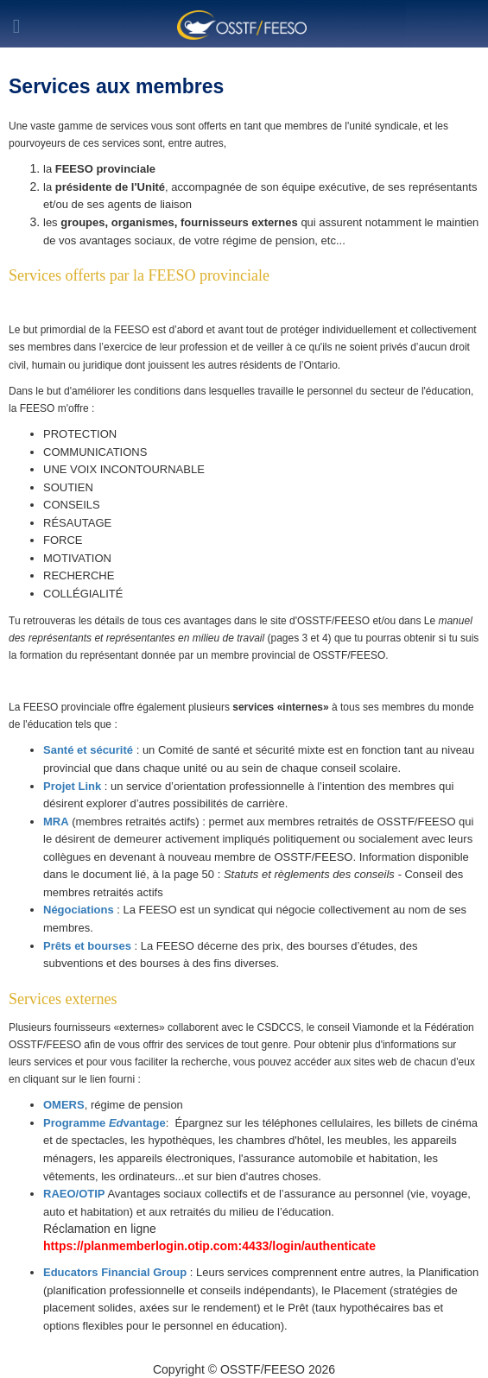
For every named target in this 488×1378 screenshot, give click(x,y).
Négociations (78, 909)
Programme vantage (104, 1122)
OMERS (64, 1104)
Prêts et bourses (89, 945)
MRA (56, 821)
